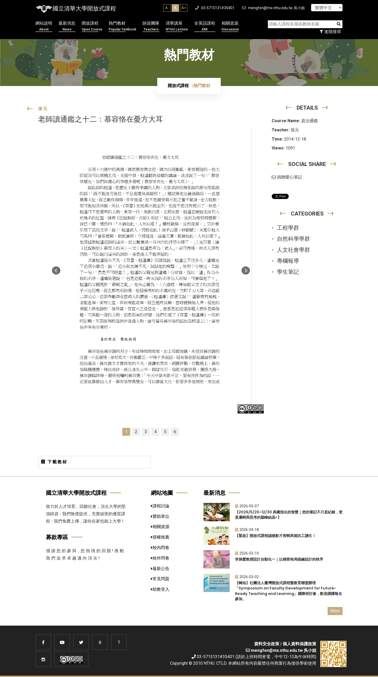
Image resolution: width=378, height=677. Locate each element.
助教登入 (160, 589)
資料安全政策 (266, 643)
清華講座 (177, 26)
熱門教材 (122, 26)
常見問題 (160, 578)
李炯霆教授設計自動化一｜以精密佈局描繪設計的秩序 (279, 559)
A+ (183, 8)
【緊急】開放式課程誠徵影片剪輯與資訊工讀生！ (275, 535)
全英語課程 (204, 26)
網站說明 (43, 26)
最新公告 (160, 568)
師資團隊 (151, 26)
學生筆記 (288, 272)
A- (167, 8)
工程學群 (288, 228)
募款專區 (57, 537)
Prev (56, 270)
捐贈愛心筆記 (287, 177)
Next (246, 270)
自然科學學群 (293, 239)
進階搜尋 (330, 31)
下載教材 (54, 461)
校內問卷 (160, 547)
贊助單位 (160, 516)
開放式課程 (178, 85)
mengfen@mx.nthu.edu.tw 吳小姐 (273, 8)
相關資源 (230, 26)
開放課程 (92, 26)
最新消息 (67, 26)
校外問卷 (160, 558)
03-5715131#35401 (214, 8)
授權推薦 (160, 537)
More (335, 610)
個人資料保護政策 (299, 643)
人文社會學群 (293, 250)
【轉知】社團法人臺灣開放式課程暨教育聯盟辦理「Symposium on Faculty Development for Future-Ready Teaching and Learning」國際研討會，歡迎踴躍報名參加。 (288, 591)
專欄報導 (288, 261)
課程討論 (160, 505)
